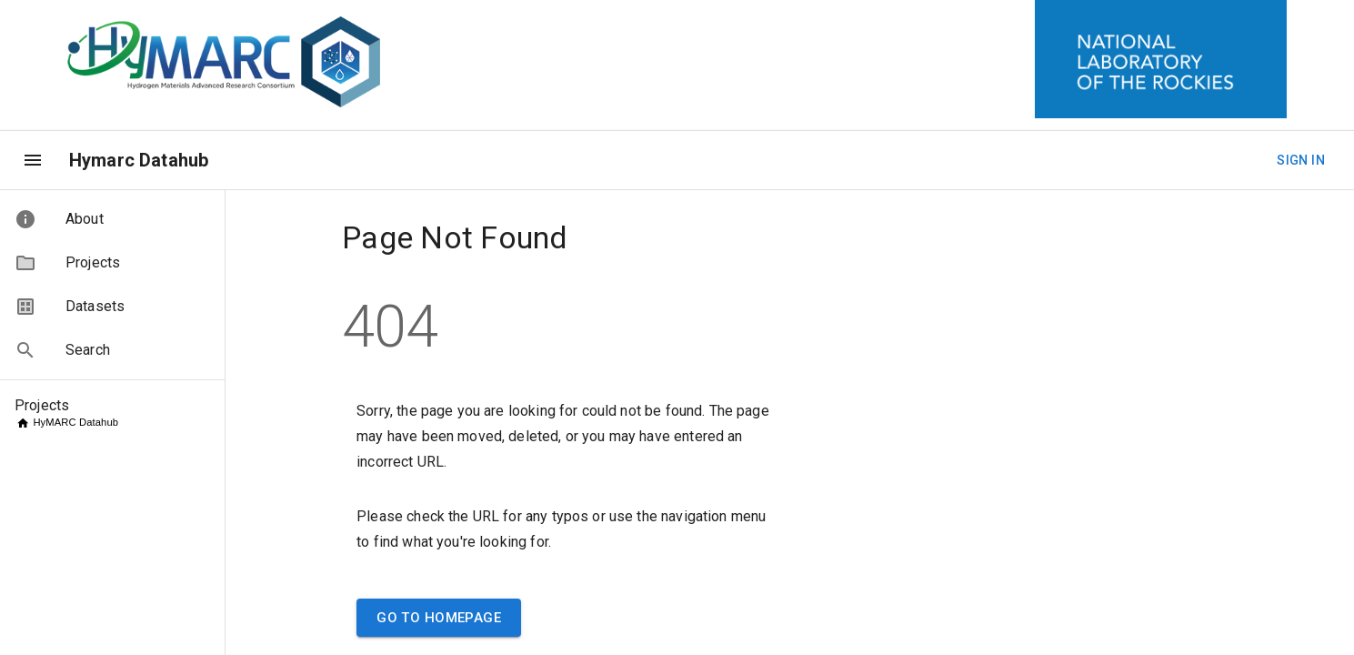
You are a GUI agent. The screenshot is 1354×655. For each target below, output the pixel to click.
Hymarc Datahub (138, 160)
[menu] (33, 160)
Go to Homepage (438, 618)
